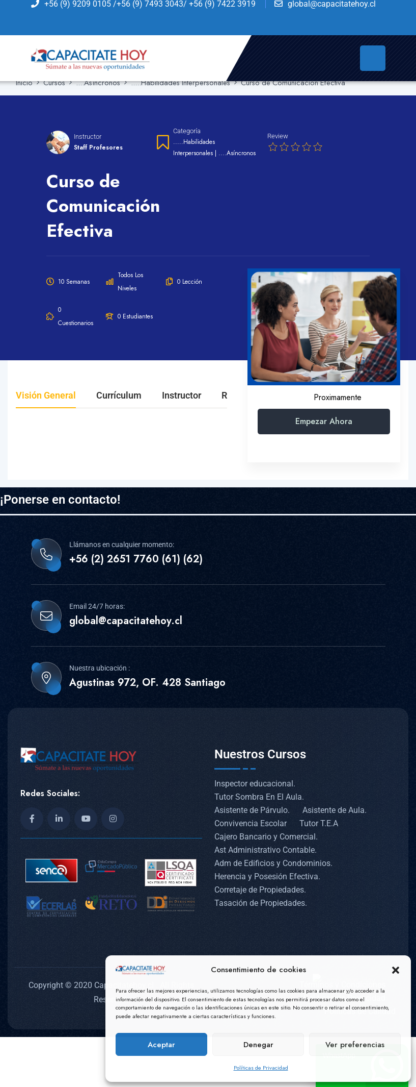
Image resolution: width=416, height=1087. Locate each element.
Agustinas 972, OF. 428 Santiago (147, 682)
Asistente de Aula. (334, 810)
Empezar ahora (323, 421)
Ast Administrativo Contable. (265, 850)
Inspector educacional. (254, 783)
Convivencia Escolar (250, 823)
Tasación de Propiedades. (260, 903)
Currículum (119, 396)
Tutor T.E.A (318, 823)
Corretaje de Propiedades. (260, 890)
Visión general (46, 396)
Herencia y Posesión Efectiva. (267, 876)
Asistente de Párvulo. (252, 810)
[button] (396, 970)
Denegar (258, 1044)
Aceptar (161, 1044)
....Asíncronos (237, 153)
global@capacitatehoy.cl (125, 621)
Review (277, 136)
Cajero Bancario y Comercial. (266, 837)
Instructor (87, 136)
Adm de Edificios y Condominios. (273, 863)
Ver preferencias (354, 1044)
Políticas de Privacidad (261, 1068)
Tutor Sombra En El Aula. (259, 797)
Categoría (187, 131)
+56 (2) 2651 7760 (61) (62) (136, 559)
